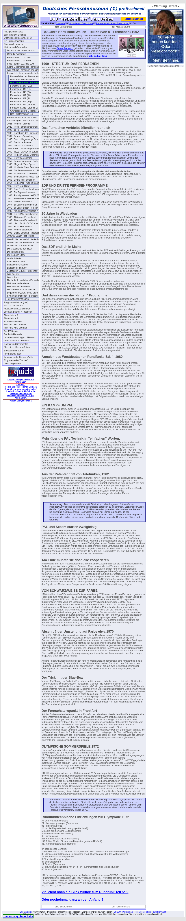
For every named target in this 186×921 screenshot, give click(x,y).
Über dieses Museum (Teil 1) (18, 38)
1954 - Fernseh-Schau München (23, 155)
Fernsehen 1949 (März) (21, 86)
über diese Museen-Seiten (17, 347)
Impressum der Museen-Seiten (19, 357)
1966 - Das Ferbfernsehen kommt (23, 189)
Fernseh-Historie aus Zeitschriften (23, 73)
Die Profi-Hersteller (13, 334)
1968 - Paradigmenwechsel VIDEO (24, 195)
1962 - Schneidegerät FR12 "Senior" (24, 176)
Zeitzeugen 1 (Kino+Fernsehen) (22, 271)
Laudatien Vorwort (16, 261)
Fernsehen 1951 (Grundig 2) (24, 108)
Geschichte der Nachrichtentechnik (24, 239)
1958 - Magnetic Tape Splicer (21, 164)
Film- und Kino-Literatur (15, 327)
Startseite (60, 23)
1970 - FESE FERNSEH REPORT (24, 198)
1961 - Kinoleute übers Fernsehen (23, 167)
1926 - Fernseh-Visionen (19, 123)
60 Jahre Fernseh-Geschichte (21, 289)
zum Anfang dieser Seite (18, 916)
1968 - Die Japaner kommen (21, 192)
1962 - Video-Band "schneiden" (22, 173)
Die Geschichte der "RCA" (20, 248)
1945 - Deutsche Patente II (20, 145)
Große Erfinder (14, 258)
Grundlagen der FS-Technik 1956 (26, 111)
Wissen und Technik (14, 305)
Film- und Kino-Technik (15, 324)
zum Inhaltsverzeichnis (15, 35)
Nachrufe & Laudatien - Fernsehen (24, 280)
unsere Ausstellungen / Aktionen (19, 337)
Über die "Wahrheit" (16, 54)
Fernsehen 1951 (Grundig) (23, 104)
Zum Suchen (134, 18)
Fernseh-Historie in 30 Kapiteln (22, 117)
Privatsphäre (127, 912)
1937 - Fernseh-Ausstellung (20, 136)
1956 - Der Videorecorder (19, 158)
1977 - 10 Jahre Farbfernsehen (22, 204)
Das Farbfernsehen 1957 (22, 114)
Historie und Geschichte (15, 47)
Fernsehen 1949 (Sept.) (22, 101)
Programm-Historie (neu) (16, 302)
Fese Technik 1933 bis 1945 (20, 64)
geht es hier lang (98, 56)
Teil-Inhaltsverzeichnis (18, 299)
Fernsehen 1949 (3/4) (20, 95)
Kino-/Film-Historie (13, 321)
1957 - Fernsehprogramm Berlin (22, 161)
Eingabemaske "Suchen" (16, 360)
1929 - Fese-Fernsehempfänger (22, 127)
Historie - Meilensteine (18, 283)
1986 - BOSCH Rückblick (19, 226)
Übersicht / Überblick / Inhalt (21, 50)
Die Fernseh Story (16, 255)
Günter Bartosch (65, 48)
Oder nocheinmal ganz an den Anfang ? (72, 899)
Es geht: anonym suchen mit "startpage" (21, 381)
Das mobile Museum (14, 44)
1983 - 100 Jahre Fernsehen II (22, 220)
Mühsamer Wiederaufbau (22, 79)
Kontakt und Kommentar (16, 344)
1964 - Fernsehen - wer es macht (23, 183)
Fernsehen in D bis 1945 (19, 57)
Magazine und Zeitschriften (17, 308)
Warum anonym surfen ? (21, 401)
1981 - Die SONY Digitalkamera (22, 214)
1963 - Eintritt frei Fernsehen (21, 180)
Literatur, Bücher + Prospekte (18, 312)
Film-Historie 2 (11, 318)
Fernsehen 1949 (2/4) (20, 92)
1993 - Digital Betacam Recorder (23, 233)
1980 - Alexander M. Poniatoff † (22, 211)
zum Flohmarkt (159, 912)
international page (12, 354)
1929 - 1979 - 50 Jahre (18, 130)
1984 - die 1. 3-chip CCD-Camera (23, 223)
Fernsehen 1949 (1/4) (20, 89)
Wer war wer (13, 274)
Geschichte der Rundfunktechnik (23, 242)
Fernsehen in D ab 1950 (19, 60)
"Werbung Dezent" (13, 363)
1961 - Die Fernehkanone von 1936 (24, 170)
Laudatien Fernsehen (17, 264)
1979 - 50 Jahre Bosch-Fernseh (22, 208)
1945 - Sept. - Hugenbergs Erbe (22, 139)
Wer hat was (13, 277)
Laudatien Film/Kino (17, 268)
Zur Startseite (26, 912)
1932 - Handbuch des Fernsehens (23, 133)
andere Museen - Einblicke (17, 340)
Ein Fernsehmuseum (14, 41)
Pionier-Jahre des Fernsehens (25, 76)
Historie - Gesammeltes (18, 286)
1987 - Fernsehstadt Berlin (20, 229)
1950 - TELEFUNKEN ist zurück (22, 152)
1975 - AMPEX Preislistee (19, 201)
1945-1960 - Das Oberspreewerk (23, 148)
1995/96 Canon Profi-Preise (20, 236)
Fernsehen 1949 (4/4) (20, 98)
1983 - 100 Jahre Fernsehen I (21, 217)
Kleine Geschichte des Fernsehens (24, 67)
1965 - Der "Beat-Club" (18, 186)
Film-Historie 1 (11, 315)
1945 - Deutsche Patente (19, 142)
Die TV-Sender (11, 331)
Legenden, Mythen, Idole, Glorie (22, 292)
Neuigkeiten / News (13, 31)
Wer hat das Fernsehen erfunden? (24, 70)
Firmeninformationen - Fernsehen (23, 296)
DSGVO (117, 912)
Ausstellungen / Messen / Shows (23, 120)
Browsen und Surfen (14, 350)
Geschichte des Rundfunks (20, 245)
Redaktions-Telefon (143, 912)
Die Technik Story (15, 252)
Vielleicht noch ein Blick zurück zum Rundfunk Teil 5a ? (85, 892)
